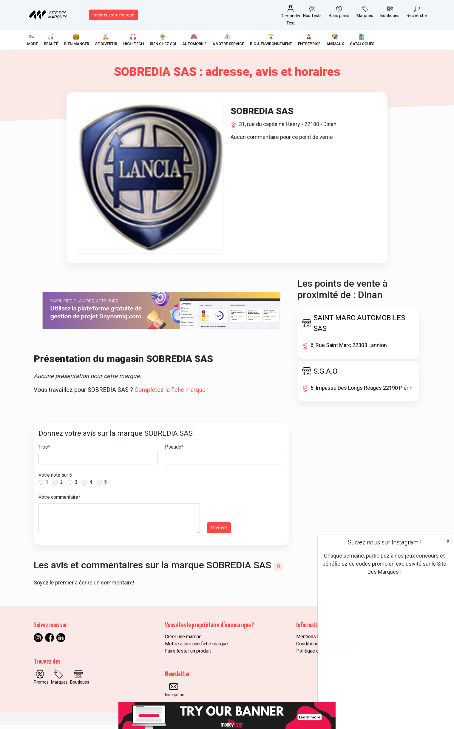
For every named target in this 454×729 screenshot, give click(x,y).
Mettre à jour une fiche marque (196, 648)
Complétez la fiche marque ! (172, 394)
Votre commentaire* (59, 502)
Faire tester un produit (188, 655)
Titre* (44, 452)
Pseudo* (174, 452)
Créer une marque (183, 641)
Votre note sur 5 (55, 480)
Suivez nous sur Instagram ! (384, 542)
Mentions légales (314, 641)
